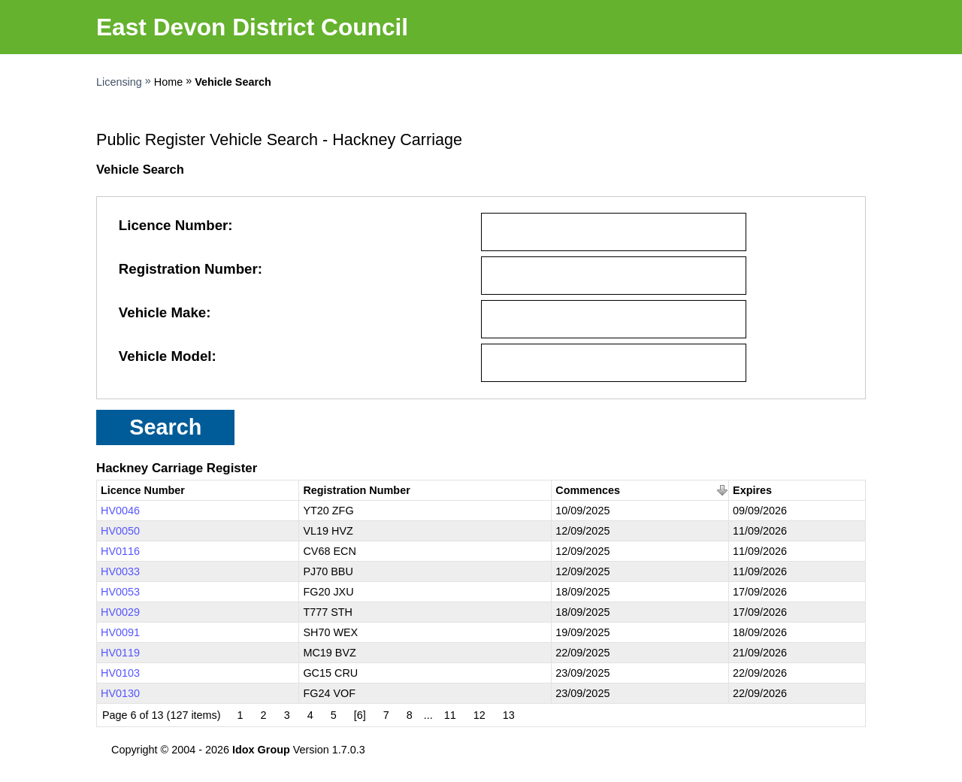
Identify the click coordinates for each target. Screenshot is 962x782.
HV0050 (120, 531)
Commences (587, 490)
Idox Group (261, 750)
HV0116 (120, 551)
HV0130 (120, 693)
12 (479, 715)
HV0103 (120, 673)
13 (509, 715)
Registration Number (188, 269)
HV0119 (120, 653)
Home (168, 82)
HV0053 (120, 592)
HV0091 (120, 632)
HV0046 (120, 511)
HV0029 (120, 612)
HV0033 (120, 571)
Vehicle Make (162, 312)
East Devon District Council (252, 27)
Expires (752, 490)
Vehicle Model (165, 356)
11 (450, 715)
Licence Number (173, 225)
